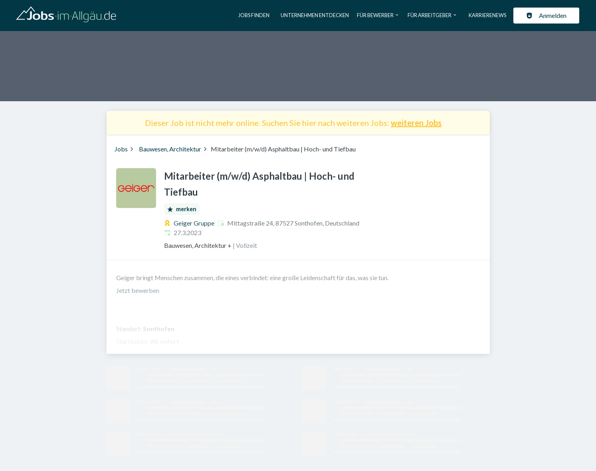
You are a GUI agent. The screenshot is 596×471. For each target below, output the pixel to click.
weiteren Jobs (416, 123)
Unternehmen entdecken (315, 15)
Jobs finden (253, 15)
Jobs (121, 149)
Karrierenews (487, 15)
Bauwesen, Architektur (170, 149)
